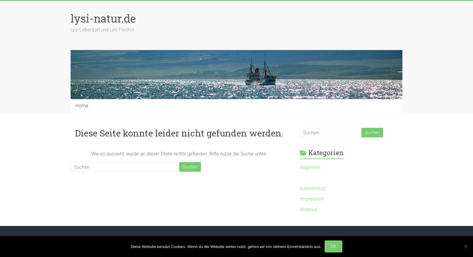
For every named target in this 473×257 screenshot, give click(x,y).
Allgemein (310, 167)
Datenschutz (313, 188)
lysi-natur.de (103, 18)
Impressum (312, 199)
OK (333, 246)
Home (81, 105)
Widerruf (308, 209)
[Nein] (465, 246)
